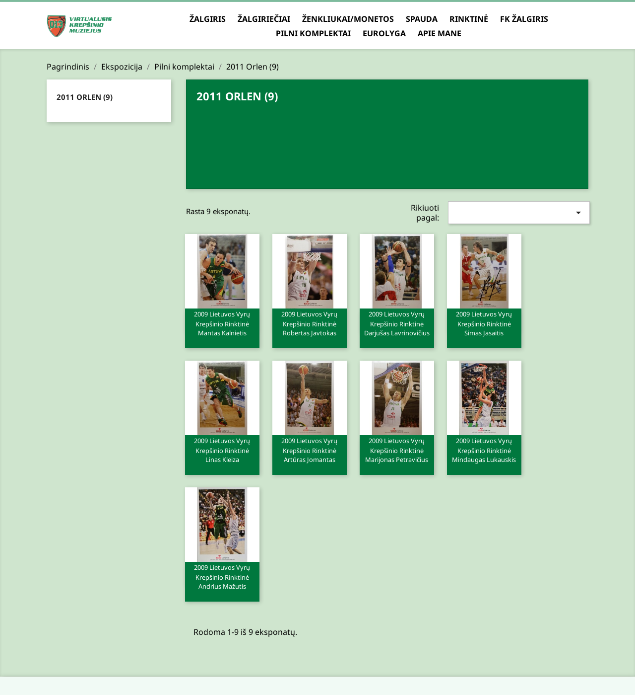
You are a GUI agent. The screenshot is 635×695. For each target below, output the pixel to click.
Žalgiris (208, 18)
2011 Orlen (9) (85, 97)
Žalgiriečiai (264, 18)
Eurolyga (384, 33)
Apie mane (439, 33)
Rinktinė (468, 18)
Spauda (422, 18)
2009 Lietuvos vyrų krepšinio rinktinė (222, 322)
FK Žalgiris (524, 18)
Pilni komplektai (313, 33)
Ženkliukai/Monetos (348, 18)
